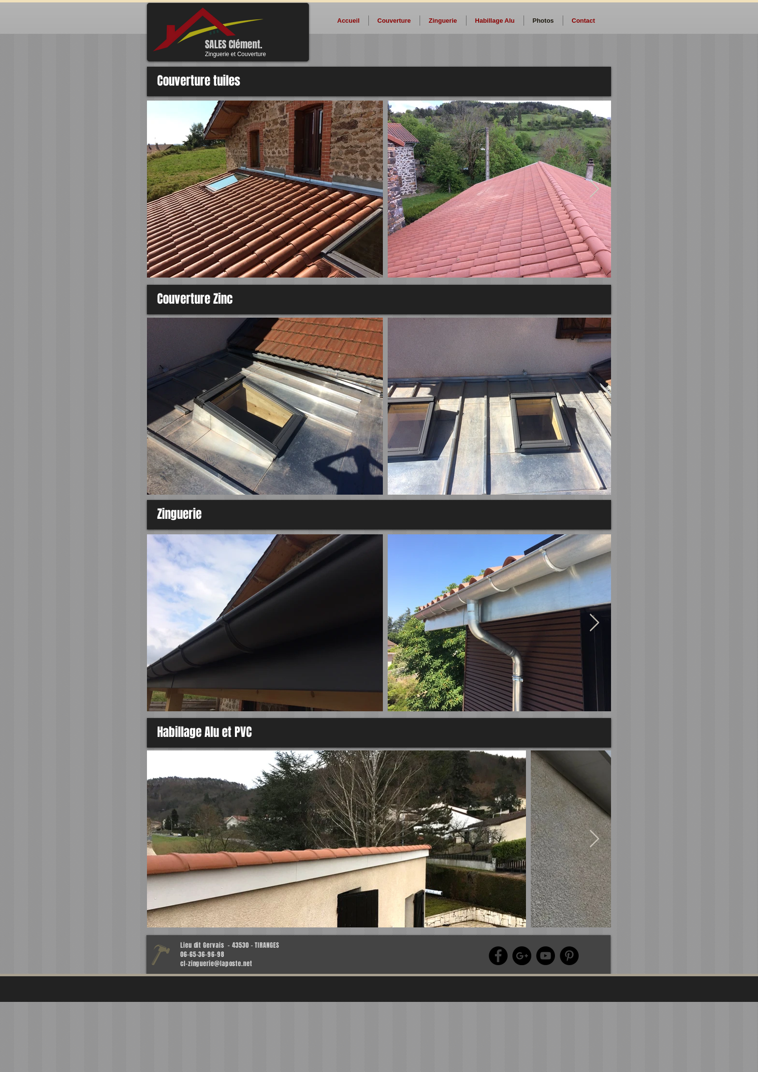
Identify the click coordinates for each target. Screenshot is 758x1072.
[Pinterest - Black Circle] (569, 955)
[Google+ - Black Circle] (521, 955)
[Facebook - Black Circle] (498, 955)
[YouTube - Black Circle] (545, 955)
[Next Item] (594, 189)
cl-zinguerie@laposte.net (216, 963)
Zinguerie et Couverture (235, 54)
